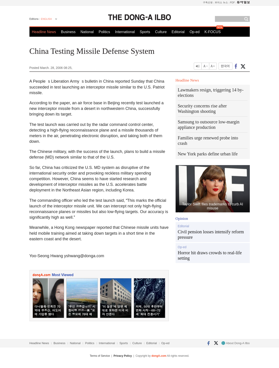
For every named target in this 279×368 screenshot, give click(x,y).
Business (68, 32)
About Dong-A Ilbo (235, 343)
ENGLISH (46, 19)
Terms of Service (100, 355)
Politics (104, 32)
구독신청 (208, 2)
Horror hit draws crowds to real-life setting (210, 255)
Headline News (44, 32)
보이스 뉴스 (221, 2)
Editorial (178, 32)
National (87, 32)
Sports (145, 32)
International (125, 32)
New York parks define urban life (208, 153)
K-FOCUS (213, 32)
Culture (161, 32)
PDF (232, 2)
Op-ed (194, 32)
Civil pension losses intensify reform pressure (211, 234)
